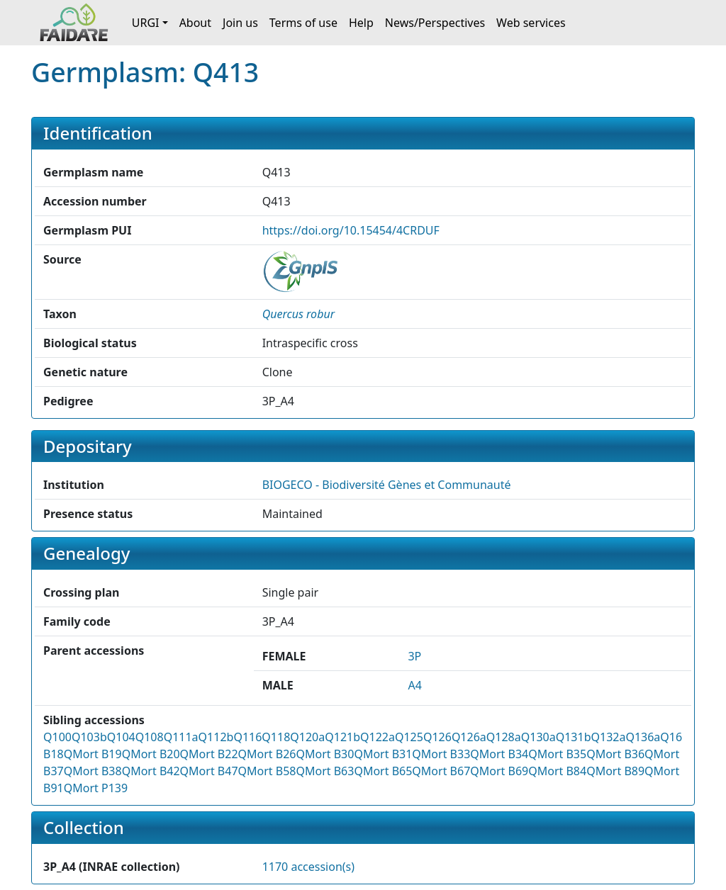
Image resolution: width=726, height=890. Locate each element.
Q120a (307, 737)
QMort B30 (325, 754)
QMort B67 (441, 771)
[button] (298, 314)
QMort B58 (267, 771)
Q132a (608, 737)
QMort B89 (615, 771)
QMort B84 (557, 771)
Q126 (437, 737)
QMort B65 (383, 771)
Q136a (642, 737)
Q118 (276, 737)
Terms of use (303, 22)
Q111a (181, 737)
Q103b (89, 737)
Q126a (469, 737)
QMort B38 (93, 771)
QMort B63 (325, 771)
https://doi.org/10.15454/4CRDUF (351, 230)
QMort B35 (557, 754)
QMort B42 (151, 771)
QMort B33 (441, 754)
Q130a (538, 737)
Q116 (247, 737)
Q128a (503, 737)
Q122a (377, 737)
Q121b (342, 737)
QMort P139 (96, 788)
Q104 (121, 737)
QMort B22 (209, 754)
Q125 (409, 737)
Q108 (149, 737)
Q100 (57, 737)
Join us (240, 22)
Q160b (678, 737)
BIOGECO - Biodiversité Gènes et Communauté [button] (386, 484)
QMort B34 (499, 754)
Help (361, 22)
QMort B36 (615, 754)
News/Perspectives (435, 22)
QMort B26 (267, 754)
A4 (414, 685)
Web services (531, 22)
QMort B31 (383, 754)
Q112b (216, 737)
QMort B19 (93, 754)
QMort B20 (151, 754)
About (195, 22)
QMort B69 (499, 771)
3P (414, 656)
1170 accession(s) (308, 866)
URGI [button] (146, 22)
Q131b (573, 737)
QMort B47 (209, 771)
